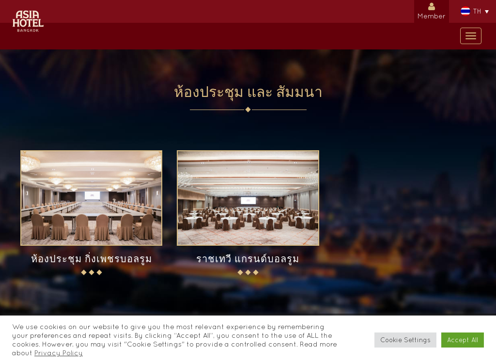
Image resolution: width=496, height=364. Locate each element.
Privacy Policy (58, 352)
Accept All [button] (462, 340)
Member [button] (432, 10)
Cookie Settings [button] (405, 340)
